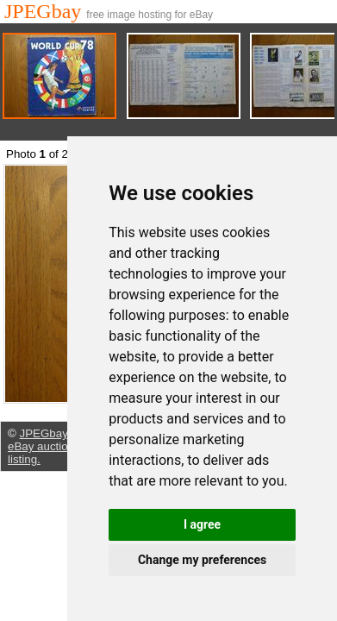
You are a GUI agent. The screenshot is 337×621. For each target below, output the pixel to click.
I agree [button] (202, 524)
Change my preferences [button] (202, 560)
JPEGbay (45, 11)
